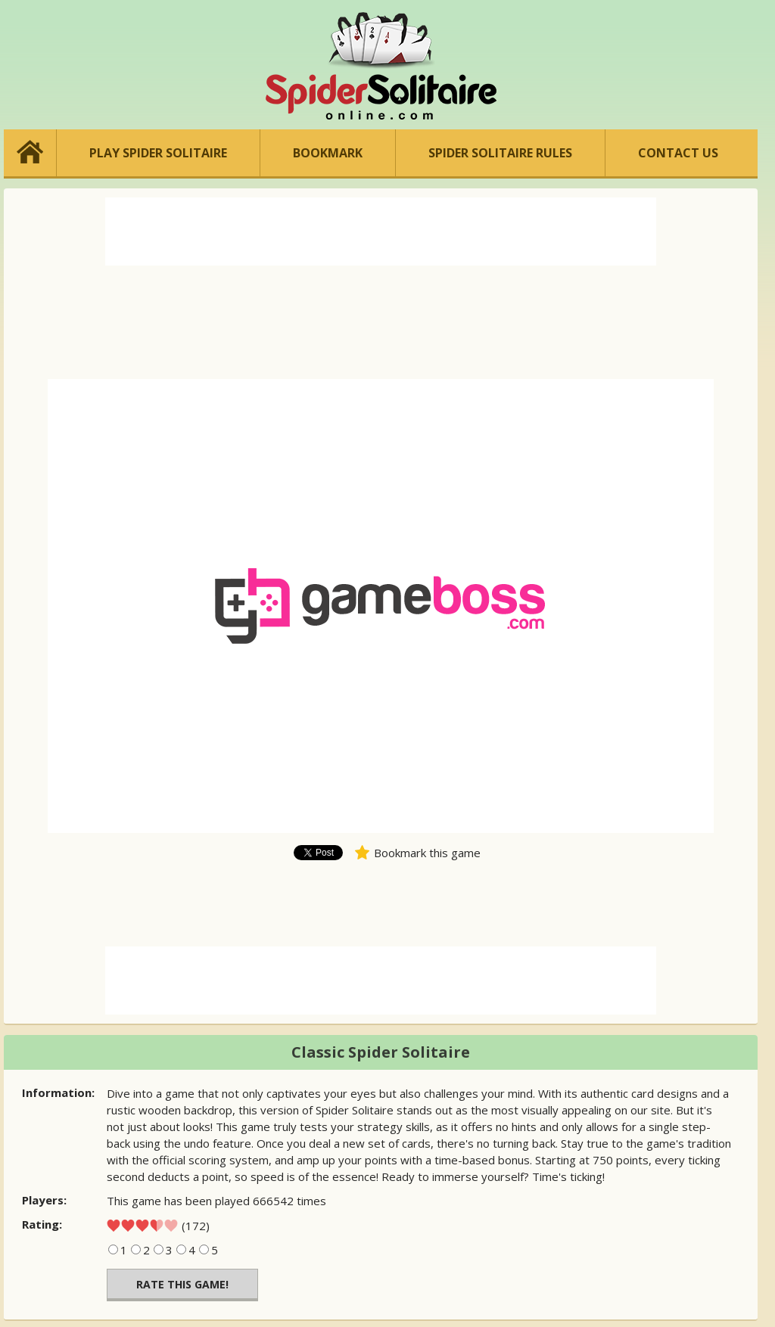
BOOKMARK (328, 153)
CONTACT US (678, 153)
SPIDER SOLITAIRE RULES (500, 153)
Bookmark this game (427, 852)
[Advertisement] (380, 231)
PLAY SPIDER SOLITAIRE (158, 153)
